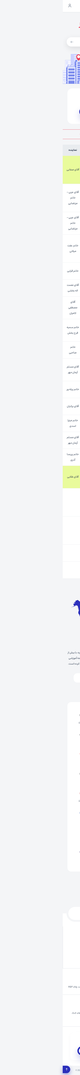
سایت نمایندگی (45, 112)
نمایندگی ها (29, 950)
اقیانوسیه (30, 691)
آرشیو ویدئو (29, 940)
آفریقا (20, 678)
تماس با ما (30, 931)
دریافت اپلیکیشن (45, 1051)
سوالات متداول (28, 959)
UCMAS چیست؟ (58, 950)
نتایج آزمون (61, 959)
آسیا (61, 678)
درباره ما (62, 931)
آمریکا (54, 691)
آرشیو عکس (60, 940)
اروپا (41, 678)
